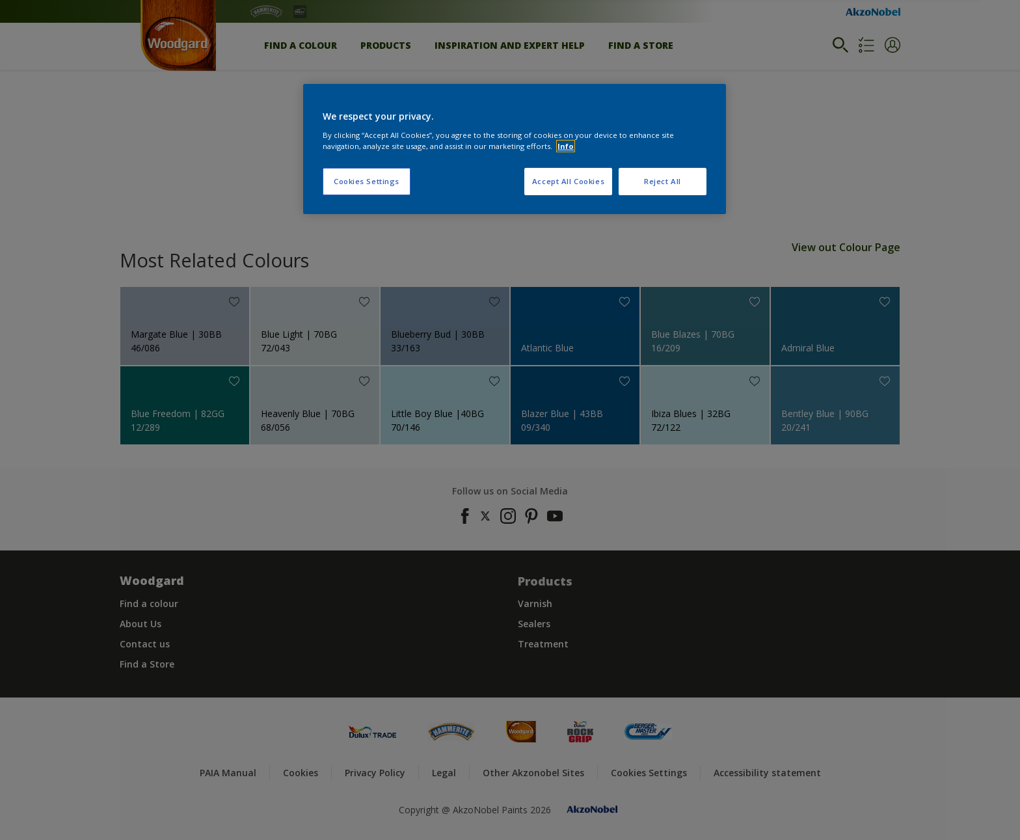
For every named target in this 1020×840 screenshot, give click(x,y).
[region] (514, 149)
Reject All (662, 181)
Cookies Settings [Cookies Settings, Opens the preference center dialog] (366, 181)
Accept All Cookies (568, 181)
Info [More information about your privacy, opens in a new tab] (565, 146)
